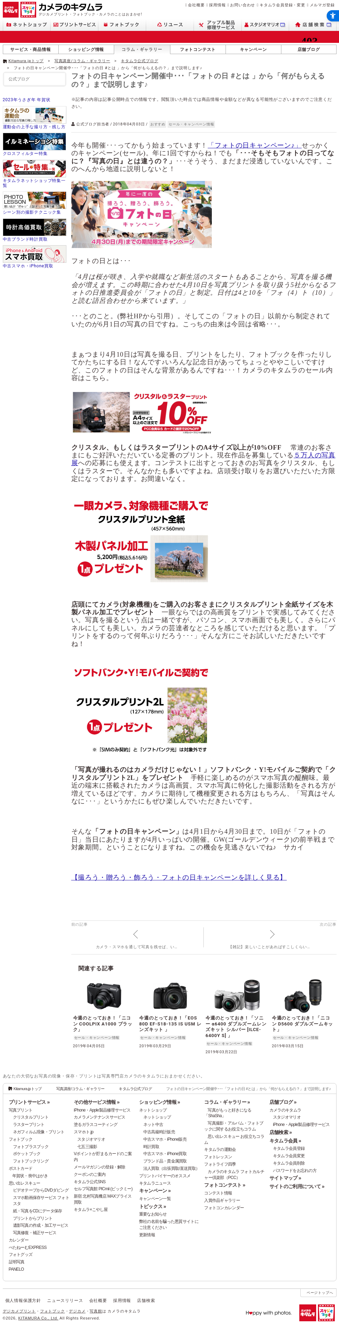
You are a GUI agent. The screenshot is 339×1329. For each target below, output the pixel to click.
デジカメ (77, 1311)
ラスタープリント (29, 1124)
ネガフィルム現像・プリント (39, 1131)
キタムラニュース (155, 1183)
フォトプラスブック (31, 1146)
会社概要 (196, 5)
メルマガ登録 (322, 5)
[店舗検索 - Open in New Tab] (313, 25)
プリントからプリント (33, 1218)
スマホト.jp (83, 1131)
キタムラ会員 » (285, 1141)
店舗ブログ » (282, 1102)
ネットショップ (153, 1110)
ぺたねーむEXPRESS (28, 1247)
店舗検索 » (280, 1132)
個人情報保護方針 (23, 1300)
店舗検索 (146, 1300)
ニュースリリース (65, 1300)
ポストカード (21, 1168)
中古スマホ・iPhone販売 (165, 1139)
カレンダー (18, 1240)
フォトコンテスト (198, 49)
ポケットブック (27, 1153)
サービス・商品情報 (30, 49)
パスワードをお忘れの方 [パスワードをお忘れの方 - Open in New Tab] (295, 1170)
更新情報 (147, 1234)
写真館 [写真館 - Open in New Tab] (96, 1311)
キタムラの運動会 (220, 1149)
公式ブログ (19, 79)
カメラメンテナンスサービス (99, 1117)
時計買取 (151, 1146)
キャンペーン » (155, 1190)
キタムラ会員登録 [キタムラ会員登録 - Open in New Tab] (289, 1148)
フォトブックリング (31, 1161)
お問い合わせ (242, 5)
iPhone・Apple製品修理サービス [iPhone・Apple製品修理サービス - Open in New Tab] (301, 1124)
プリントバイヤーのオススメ (165, 1175)
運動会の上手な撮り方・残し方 (34, 126)
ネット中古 (153, 1124)
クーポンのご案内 (89, 1174)
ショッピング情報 (86, 49)
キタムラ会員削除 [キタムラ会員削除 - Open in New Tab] (289, 1163)
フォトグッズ (21, 1254)
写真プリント (21, 1110)
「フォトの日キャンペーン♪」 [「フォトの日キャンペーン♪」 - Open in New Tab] (255, 145)
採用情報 (217, 5)
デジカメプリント (19, 1311)
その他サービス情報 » (96, 1102)
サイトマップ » (285, 1178)
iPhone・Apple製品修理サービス (102, 1110)
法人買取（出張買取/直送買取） (171, 1168)
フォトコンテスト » (224, 1185)
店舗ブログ (309, 49)
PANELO (16, 1269)
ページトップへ (320, 1293)
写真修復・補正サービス (35, 1232)
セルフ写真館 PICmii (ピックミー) (103, 1188)
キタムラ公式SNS (89, 1181)
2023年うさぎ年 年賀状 (27, 99)
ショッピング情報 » (159, 1102)
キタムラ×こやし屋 (91, 1209)
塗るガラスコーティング (95, 1124)
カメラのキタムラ (285, 1110)
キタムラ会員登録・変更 (282, 5)
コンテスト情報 (218, 1193)
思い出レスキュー (24, 1183)
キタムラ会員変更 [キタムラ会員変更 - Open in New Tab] (289, 1155)
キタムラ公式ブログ (139, 61)
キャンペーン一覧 (155, 1198)
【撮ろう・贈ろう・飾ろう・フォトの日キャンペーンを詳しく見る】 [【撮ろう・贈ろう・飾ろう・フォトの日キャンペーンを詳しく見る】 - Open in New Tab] (179, 877)
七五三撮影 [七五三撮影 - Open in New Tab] (87, 1146)
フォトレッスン (218, 1156)
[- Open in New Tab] (322, 60)
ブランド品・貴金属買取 (165, 1161)
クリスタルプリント (31, 1117)
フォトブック (21, 1139)
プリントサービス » (29, 1102)
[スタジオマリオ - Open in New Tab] (265, 25)
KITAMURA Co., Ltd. (38, 1318)
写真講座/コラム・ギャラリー (82, 61)
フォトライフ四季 (220, 1164)
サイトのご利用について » (296, 1186)
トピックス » (152, 1206)
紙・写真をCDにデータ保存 (37, 1211)
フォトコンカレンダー (224, 1207)
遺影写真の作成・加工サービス (41, 1225)
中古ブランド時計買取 (25, 239)
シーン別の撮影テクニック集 (32, 212)
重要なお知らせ (153, 1214)
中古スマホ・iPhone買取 (28, 265)
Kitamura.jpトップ (26, 61)
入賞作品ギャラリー (222, 1200)
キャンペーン (253, 49)
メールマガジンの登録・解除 (99, 1167)
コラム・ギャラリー (142, 49)
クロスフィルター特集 (25, 153)
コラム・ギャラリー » (227, 1102)
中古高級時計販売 (159, 1131)
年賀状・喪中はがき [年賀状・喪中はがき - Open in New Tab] (30, 1175)
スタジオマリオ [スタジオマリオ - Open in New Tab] (91, 1139)
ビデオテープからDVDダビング (41, 1190)
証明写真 (17, 1261)
